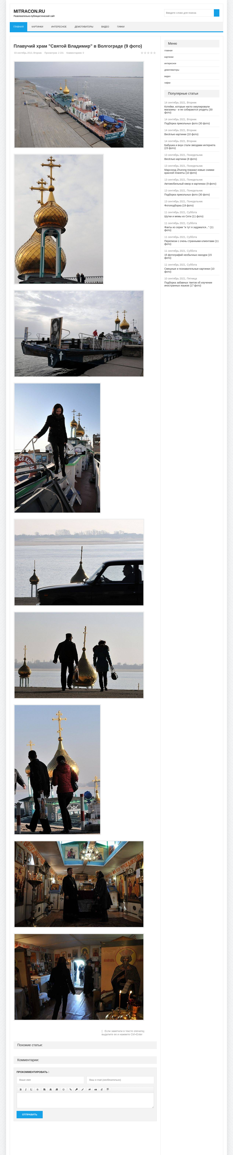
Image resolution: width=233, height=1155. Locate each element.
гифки (120, 26)
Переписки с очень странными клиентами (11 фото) (191, 242)
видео (105, 26)
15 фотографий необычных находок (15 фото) (188, 256)
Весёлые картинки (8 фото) (180, 159)
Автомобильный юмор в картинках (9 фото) (190, 183)
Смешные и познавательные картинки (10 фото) (189, 270)
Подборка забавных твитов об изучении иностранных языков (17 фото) (188, 284)
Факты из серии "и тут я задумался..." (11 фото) (188, 229)
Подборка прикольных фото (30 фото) (187, 123)
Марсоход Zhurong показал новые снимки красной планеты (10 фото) (189, 171)
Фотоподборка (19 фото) (179, 205)
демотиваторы (84, 26)
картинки (37, 26)
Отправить (29, 1114)
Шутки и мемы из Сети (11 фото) (183, 216)
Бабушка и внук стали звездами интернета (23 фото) (189, 147)
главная (18, 26)
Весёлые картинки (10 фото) (181, 134)
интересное (59, 26)
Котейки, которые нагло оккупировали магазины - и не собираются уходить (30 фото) (188, 109)
